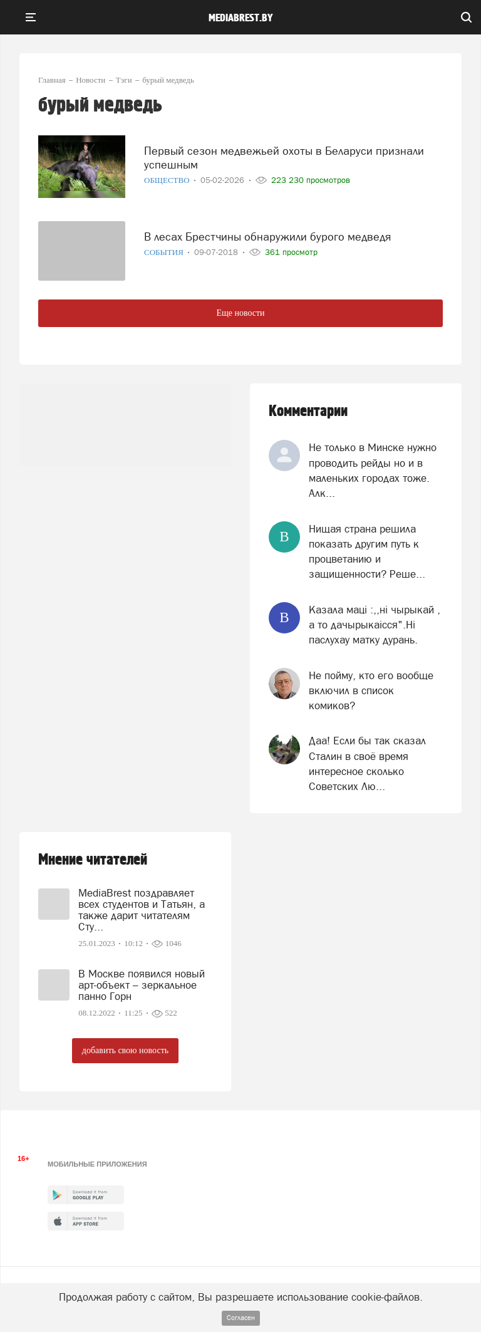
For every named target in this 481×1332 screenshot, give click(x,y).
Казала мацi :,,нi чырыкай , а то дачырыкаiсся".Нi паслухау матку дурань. (374, 625)
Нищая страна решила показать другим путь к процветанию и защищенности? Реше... (367, 552)
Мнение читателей (92, 860)
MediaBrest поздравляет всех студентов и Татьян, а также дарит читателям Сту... (141, 909)
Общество (168, 180)
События (164, 252)
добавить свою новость (125, 1050)
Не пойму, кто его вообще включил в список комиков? (371, 690)
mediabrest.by (241, 18)
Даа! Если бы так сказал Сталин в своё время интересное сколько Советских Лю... (367, 763)
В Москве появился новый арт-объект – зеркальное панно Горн (141, 985)
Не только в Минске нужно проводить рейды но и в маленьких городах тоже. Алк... (373, 470)
